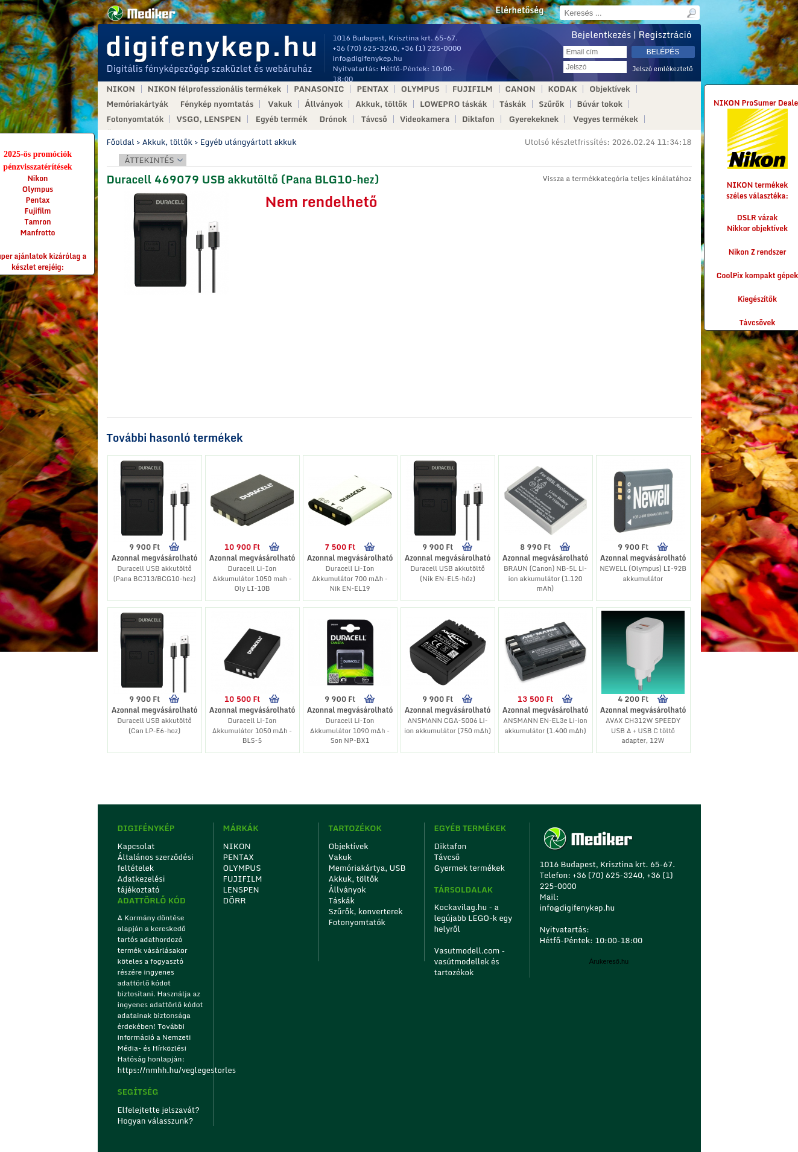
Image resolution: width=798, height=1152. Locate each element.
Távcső (374, 119)
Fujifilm (38, 211)
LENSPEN (241, 889)
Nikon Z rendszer (758, 252)
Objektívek (609, 89)
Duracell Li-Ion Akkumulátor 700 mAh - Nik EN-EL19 (350, 578)
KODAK (562, 89)
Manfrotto (38, 232)
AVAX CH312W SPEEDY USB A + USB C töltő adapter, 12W (643, 730)
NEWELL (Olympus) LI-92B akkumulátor (643, 573)
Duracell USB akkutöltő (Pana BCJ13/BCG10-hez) (154, 573)
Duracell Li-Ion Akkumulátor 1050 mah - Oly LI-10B (251, 578)
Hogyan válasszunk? (156, 1120)
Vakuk (280, 104)
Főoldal (121, 141)
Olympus (37, 189)
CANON (520, 89)
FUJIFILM (472, 89)
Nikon (38, 178)
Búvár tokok (599, 104)
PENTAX (372, 89)
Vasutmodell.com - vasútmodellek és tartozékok (469, 961)
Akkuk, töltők (381, 104)
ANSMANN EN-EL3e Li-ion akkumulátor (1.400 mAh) (545, 725)
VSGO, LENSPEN (208, 119)
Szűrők (551, 104)
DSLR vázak (757, 217)
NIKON (121, 89)
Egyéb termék (282, 119)
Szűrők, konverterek (366, 911)
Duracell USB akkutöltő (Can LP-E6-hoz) (154, 725)
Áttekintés (149, 160)
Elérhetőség (519, 10)
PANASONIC (319, 89)
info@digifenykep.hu (367, 58)
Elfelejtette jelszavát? (159, 1109)
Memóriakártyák (137, 104)
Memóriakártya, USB (367, 867)
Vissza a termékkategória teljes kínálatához (616, 178)
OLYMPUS (420, 89)
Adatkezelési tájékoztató (141, 884)
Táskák (512, 104)
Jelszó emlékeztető (662, 69)
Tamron (37, 222)
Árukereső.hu (609, 961)
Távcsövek (757, 322)
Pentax (38, 200)
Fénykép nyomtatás (216, 104)
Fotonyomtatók (135, 119)
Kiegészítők (757, 299)
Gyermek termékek (469, 867)
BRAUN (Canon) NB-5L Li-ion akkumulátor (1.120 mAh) (545, 578)
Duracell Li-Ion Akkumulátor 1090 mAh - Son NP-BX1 (350, 730)
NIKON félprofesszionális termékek (214, 89)
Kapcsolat (136, 846)
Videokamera (424, 119)
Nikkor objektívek (757, 228)
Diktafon (478, 119)
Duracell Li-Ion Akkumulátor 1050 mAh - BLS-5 (252, 730)
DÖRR (234, 900)
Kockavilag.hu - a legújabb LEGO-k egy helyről (473, 918)
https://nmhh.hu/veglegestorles (161, 1069)
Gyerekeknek (534, 119)
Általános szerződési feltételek (156, 862)
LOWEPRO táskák (453, 104)
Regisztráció (665, 34)
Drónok (333, 119)
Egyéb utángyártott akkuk (248, 141)
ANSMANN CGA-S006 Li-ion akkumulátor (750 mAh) (447, 725)
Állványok (324, 104)
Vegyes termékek (605, 119)
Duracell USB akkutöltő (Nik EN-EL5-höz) (447, 573)
